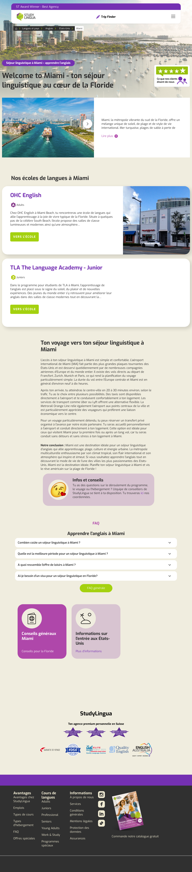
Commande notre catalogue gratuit (135, 836)
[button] (87, 123)
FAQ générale (96, 588)
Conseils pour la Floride (38, 651)
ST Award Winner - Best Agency (37, 7)
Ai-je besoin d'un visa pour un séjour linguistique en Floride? (58, 576)
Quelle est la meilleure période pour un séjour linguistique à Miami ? (63, 554)
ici (142, 493)
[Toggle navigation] (173, 16)
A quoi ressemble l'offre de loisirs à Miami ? (47, 565)
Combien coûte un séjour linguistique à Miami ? (49, 543)
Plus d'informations (89, 651)
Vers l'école (24, 237)
